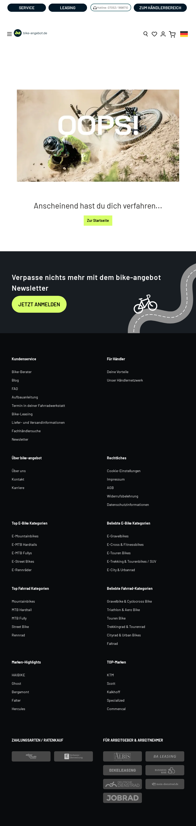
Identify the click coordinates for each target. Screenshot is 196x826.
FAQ (15, 388)
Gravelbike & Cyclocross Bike (129, 601)
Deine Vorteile (117, 371)
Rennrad (18, 635)
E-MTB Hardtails (24, 544)
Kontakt (18, 479)
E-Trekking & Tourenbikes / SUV (131, 561)
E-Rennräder (22, 570)
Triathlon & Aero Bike (123, 609)
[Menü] (9, 34)
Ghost (16, 683)
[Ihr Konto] (163, 34)
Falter (16, 700)
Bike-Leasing (22, 414)
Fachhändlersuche (26, 431)
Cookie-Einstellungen (124, 471)
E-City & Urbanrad (121, 570)
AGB (110, 487)
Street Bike (20, 626)
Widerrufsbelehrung (122, 496)
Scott (111, 683)
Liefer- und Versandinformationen (38, 422)
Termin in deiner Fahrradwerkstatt (38, 405)
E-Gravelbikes (118, 536)
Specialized (116, 700)
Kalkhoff (113, 692)
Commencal (116, 709)
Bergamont (20, 692)
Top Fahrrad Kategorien (30, 588)
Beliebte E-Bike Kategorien (128, 523)
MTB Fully (19, 618)
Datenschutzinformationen (128, 504)
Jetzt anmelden (39, 304)
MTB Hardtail (22, 609)
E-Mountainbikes (25, 536)
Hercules (18, 709)
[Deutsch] (184, 34)
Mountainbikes (23, 601)
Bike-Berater (22, 371)
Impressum (116, 479)
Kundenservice (24, 359)
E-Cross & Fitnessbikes (125, 544)
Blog (15, 380)
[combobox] (184, 34)
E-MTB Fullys (22, 553)
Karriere (18, 487)
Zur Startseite (98, 220)
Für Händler (116, 359)
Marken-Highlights (26, 662)
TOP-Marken (116, 662)
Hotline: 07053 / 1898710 (112, 7)
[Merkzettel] (154, 34)
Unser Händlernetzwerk (125, 380)
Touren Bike (116, 618)
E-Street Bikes (23, 561)
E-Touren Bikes (119, 553)
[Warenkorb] (172, 34)
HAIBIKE (18, 675)
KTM (110, 675)
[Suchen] (145, 34)
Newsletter (20, 439)
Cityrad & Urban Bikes (124, 635)
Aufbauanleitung (25, 397)
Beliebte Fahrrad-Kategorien (130, 588)
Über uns (19, 471)
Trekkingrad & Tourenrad (126, 626)
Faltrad (112, 643)
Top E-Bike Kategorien (29, 523)
